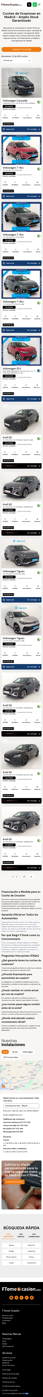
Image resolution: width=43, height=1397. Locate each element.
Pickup (31, 1257)
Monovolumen (11, 1257)
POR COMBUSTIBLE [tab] (34, 1235)
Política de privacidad (10, 1374)
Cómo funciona (8, 1365)
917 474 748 (25, 1122)
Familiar (11, 1251)
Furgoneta (31, 1251)
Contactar (6, 1320)
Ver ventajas (33, 129)
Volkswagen (7, 1339)
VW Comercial (7, 1346)
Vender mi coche (8, 1358)
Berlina (11, 1245)
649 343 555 (17, 1132)
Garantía (5, 1363)
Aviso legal (6, 1370)
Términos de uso (8, 1382)
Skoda (4, 1344)
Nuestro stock (7, 1315)
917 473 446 (18, 1128)
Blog (4, 1323)
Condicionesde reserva (11, 1386)
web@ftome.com (15, 1115)
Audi (4, 1341)
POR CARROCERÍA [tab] (8, 1235)
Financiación (7, 1360)
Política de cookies (9, 1378)
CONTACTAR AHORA (14, 1182)
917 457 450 (22, 1125)
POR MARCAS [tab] (21, 1235)
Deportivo (31, 1245)
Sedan (11, 1263)
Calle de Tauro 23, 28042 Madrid (25, 1111)
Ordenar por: (16, 60)
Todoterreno (31, 1263)
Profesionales (7, 1318)
